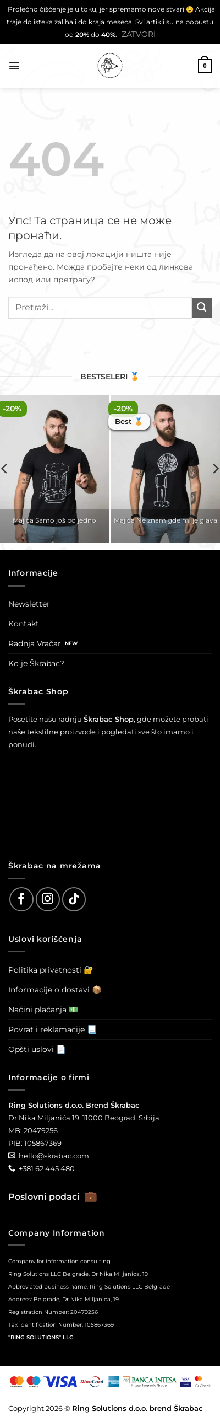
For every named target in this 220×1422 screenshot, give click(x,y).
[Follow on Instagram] (48, 899)
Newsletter (29, 604)
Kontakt (23, 624)
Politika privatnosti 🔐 (51, 970)
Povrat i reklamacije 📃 (52, 1029)
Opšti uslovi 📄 (37, 1049)
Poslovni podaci (52, 1197)
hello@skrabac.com (54, 1155)
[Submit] (202, 308)
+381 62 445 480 (47, 1168)
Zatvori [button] (139, 34)
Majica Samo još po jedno (54, 520)
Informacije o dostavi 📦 (55, 990)
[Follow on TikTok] (74, 899)
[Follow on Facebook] (21, 899)
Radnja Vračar (34, 643)
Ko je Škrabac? (36, 663)
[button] (14, 65)
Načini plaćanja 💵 (43, 1010)
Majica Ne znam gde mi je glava (165, 520)
